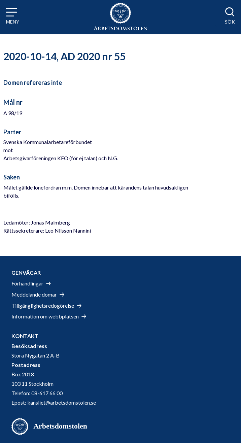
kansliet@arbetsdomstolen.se (61, 402)
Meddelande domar (34, 294)
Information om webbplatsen (45, 316)
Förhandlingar (27, 283)
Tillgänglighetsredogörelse (42, 305)
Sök (230, 22)
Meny (12, 22)
